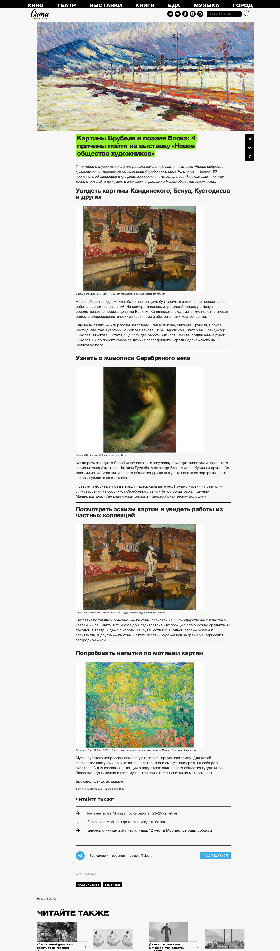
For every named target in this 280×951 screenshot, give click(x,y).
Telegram (170, 14)
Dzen (193, 14)
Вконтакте (249, 147)
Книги (144, 5)
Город (242, 5)
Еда (174, 5)
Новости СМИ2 (46, 898)
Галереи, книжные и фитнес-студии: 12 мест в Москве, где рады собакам (149, 830)
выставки (112, 884)
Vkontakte (178, 14)
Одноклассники (249, 156)
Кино (35, 5)
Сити (40, 14)
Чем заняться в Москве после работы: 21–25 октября (131, 813)
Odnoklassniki (185, 14)
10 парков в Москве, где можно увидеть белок (125, 822)
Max (200, 14)
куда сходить (88, 884)
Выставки (105, 5)
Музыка (206, 5)
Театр (66, 5)
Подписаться (215, 855)
